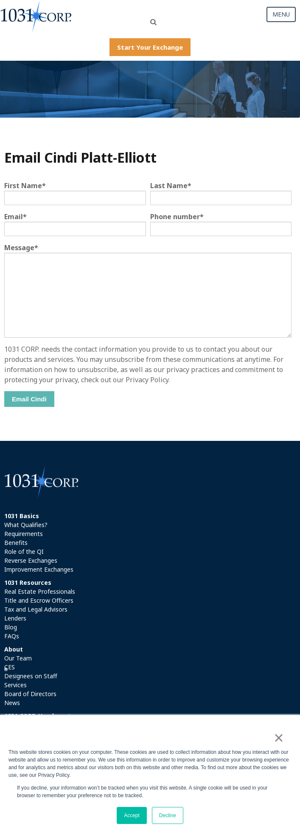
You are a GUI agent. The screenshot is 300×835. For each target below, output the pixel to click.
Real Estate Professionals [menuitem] (39, 591)
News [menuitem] (12, 703)
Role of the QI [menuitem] (24, 551)
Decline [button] (167, 815)
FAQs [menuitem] (11, 636)
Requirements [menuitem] (23, 534)
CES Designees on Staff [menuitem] (30, 671)
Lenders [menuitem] (15, 618)
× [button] (278, 737)
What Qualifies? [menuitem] (26, 525)
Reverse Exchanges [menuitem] (30, 560)
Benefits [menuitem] (16, 543)
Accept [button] (132, 815)
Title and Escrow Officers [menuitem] (38, 600)
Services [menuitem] (15, 685)
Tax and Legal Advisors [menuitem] (35, 609)
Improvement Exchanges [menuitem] (38, 569)
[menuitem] (150, 515)
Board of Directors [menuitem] (30, 694)
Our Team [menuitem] (18, 658)
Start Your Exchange (150, 47)
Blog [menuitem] (10, 627)
